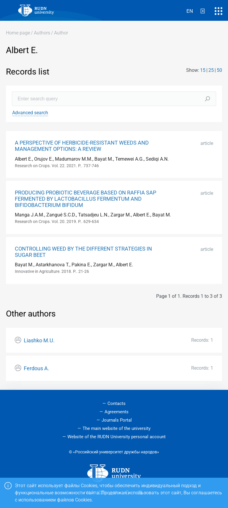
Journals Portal (117, 420)
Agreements (116, 411)
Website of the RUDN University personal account (116, 436)
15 (202, 70)
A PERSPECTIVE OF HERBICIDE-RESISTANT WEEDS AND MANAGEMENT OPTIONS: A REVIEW (82, 146)
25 (211, 70)
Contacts (116, 403)
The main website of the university (117, 428)
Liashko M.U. (39, 341)
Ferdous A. (36, 368)
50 (219, 70)
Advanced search (30, 112)
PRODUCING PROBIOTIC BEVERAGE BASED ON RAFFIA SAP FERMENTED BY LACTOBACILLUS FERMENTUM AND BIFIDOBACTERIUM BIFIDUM (85, 199)
